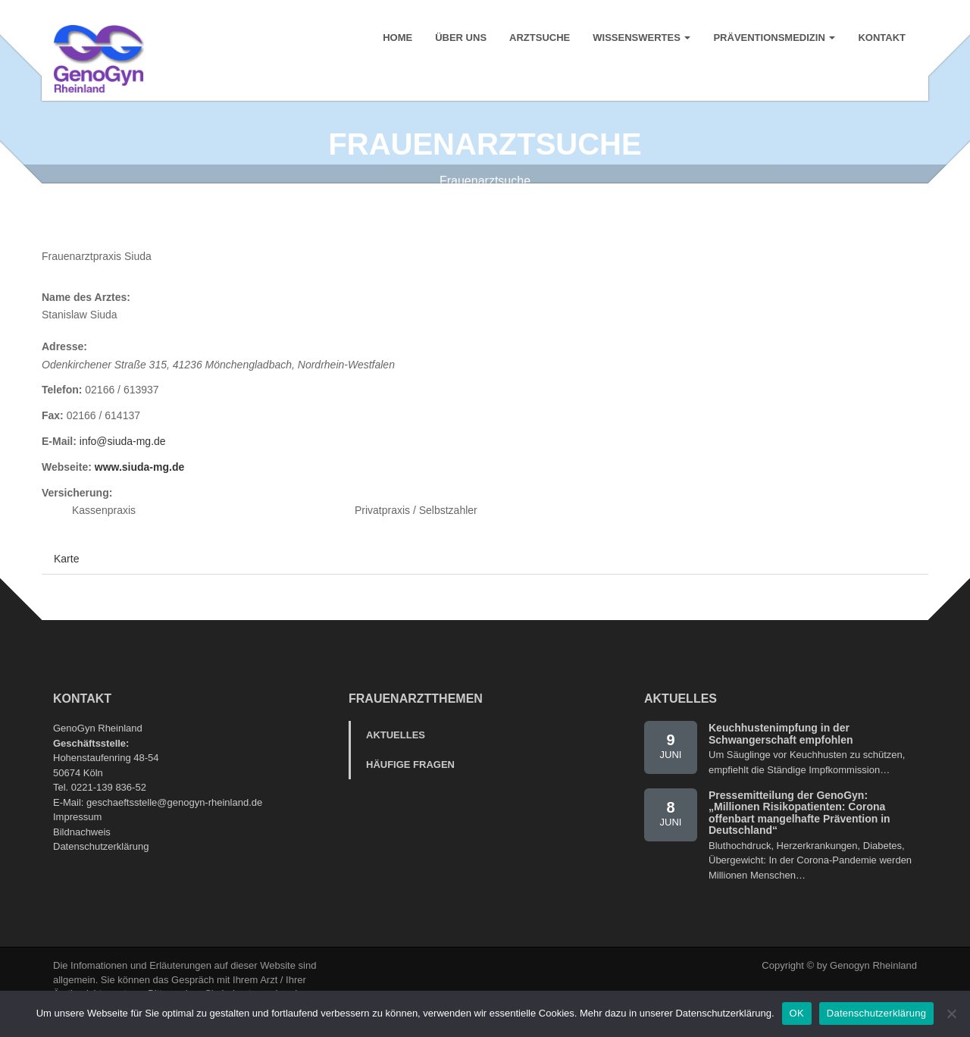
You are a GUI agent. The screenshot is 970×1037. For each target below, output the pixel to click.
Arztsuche (539, 37)
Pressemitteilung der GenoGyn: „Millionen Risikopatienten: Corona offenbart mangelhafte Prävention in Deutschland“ (799, 830)
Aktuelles (395, 752)
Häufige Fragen (410, 782)
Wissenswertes (641, 37)
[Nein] (951, 1013)
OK (797, 1013)
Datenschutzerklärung (101, 863)
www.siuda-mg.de (140, 484)
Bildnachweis (82, 848)
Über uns (461, 37)
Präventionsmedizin (774, 37)
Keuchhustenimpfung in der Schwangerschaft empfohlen (781, 751)
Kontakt (882, 37)
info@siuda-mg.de (123, 459)
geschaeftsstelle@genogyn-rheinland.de (174, 819)
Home (397, 37)
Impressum (77, 834)
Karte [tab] (66, 576)
